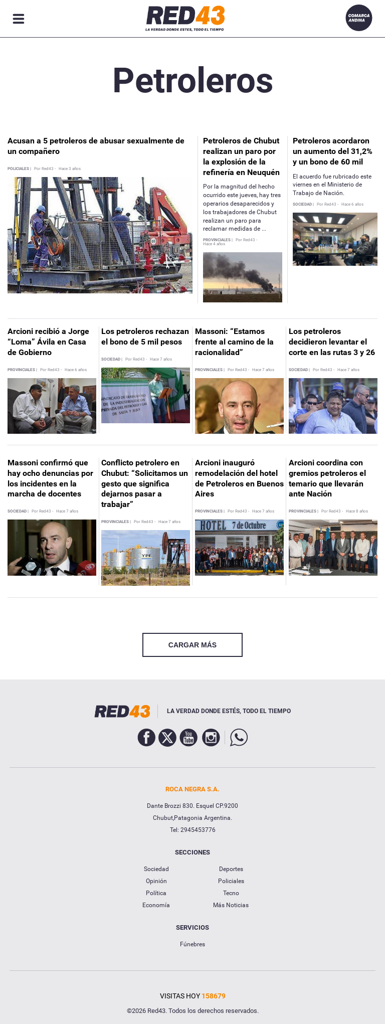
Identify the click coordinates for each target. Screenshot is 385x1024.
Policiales (231, 881)
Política (156, 893)
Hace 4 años (214, 244)
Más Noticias (231, 905)
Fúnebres (192, 944)
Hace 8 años (357, 511)
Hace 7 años (161, 360)
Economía (156, 905)
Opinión (156, 881)
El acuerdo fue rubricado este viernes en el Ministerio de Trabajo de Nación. (332, 185)
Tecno (231, 893)
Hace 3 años (70, 169)
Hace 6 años (352, 205)
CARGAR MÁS (192, 645)
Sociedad (156, 869)
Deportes (231, 869)
